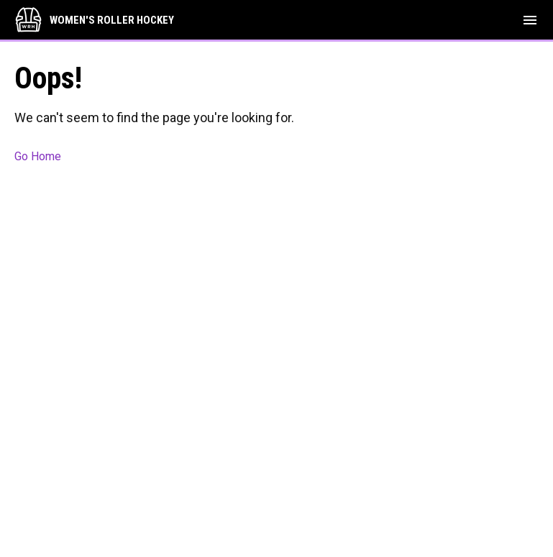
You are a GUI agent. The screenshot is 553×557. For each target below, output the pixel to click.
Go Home (37, 156)
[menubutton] (530, 20)
